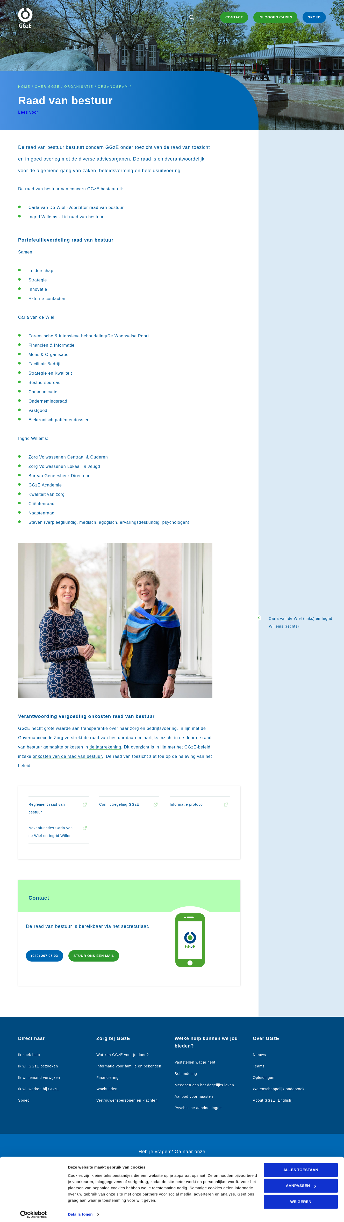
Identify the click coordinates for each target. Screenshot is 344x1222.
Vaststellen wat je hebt (195, 1062)
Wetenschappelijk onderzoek (279, 1089)
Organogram (113, 87)
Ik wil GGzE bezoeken (38, 1066)
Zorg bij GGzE (113, 1038)
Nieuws (259, 1055)
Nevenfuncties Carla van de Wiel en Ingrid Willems (51, 832)
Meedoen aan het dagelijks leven (204, 1085)
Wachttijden (106, 1089)
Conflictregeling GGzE (119, 804)
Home (24, 87)
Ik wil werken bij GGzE (38, 1089)
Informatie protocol (187, 804)
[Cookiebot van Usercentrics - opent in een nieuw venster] (33, 1212)
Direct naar (31, 1038)
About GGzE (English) (273, 1100)
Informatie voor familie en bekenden (128, 1066)
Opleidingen (264, 1077)
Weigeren (300, 1199)
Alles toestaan (300, 1167)
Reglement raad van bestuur (46, 808)
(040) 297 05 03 (44, 956)
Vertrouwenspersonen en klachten (127, 1100)
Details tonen (80, 1212)
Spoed (24, 1100)
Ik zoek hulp (29, 1055)
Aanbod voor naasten (194, 1096)
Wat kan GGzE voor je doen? (122, 1055)
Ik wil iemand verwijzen (39, 1077)
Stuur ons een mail (94, 956)
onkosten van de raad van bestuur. (68, 756)
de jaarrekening (105, 747)
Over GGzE (47, 87)
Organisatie (78, 87)
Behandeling (186, 1074)
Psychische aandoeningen (198, 1108)
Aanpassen (301, 1183)
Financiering (107, 1077)
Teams (258, 1066)
